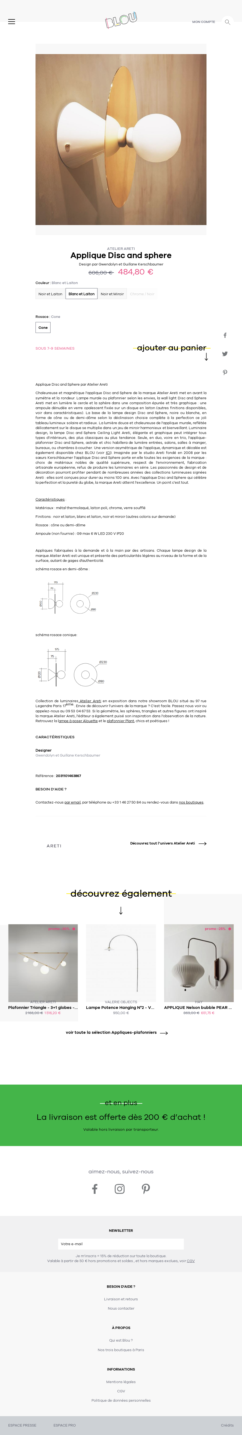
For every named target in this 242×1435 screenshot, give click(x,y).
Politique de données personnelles (121, 1400)
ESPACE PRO (65, 1425)
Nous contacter (121, 1308)
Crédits (227, 1425)
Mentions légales (121, 1382)
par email (72, 802)
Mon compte (203, 22)
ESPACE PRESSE (22, 1425)
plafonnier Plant (120, 721)
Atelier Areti (121, 248)
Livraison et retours (121, 1299)
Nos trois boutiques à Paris (121, 1350)
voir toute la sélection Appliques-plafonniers (115, 1032)
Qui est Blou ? (121, 1340)
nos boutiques (191, 802)
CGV (191, 1261)
